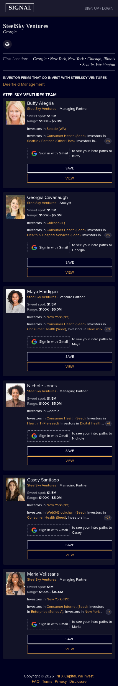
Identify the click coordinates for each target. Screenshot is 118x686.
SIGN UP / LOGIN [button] (99, 8)
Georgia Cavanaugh (47, 197)
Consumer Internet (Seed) (67, 607)
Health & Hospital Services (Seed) (54, 235)
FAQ (36, 681)
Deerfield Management (24, 84)
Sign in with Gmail (48, 153)
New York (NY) (58, 317)
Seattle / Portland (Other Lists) (51, 141)
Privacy (61, 681)
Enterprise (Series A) (47, 612)
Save (69, 168)
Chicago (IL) (56, 223)
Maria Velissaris (43, 574)
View (69, 178)
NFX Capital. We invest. (75, 676)
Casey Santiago (43, 480)
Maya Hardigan (42, 292)
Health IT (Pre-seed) (43, 423)
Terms (47, 681)
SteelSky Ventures (41, 109)
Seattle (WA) (56, 129)
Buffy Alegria (40, 103)
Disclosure (77, 681)
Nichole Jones (42, 386)
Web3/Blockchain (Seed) (66, 512)
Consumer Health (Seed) (66, 136)
